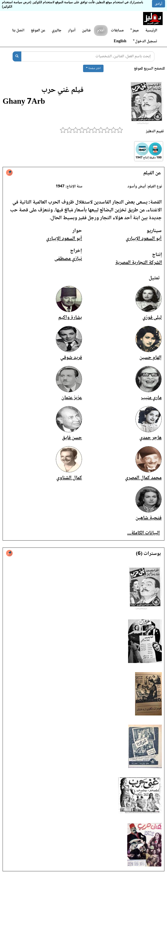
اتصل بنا (18, 30)
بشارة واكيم (70, 317)
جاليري (57, 30)
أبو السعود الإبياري (144, 238)
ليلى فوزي (152, 317)
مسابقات (117, 30)
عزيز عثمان (71, 397)
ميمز (134, 30)
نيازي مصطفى (68, 258)
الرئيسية (151, 30)
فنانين (86, 30)
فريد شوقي (71, 357)
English (120, 41)
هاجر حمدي (150, 437)
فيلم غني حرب (62, 90)
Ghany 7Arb (24, 102)
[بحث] (17, 56)
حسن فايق (72, 437)
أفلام (100, 30)
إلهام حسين (150, 357)
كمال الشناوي (69, 477)
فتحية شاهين (148, 518)
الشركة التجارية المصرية (138, 262)
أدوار (71, 30)
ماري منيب (151, 397)
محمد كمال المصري (143, 477)
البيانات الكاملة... (143, 533)
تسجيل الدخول (145, 41)
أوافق (158, 3)
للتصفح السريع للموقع (149, 69)
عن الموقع (38, 30)
